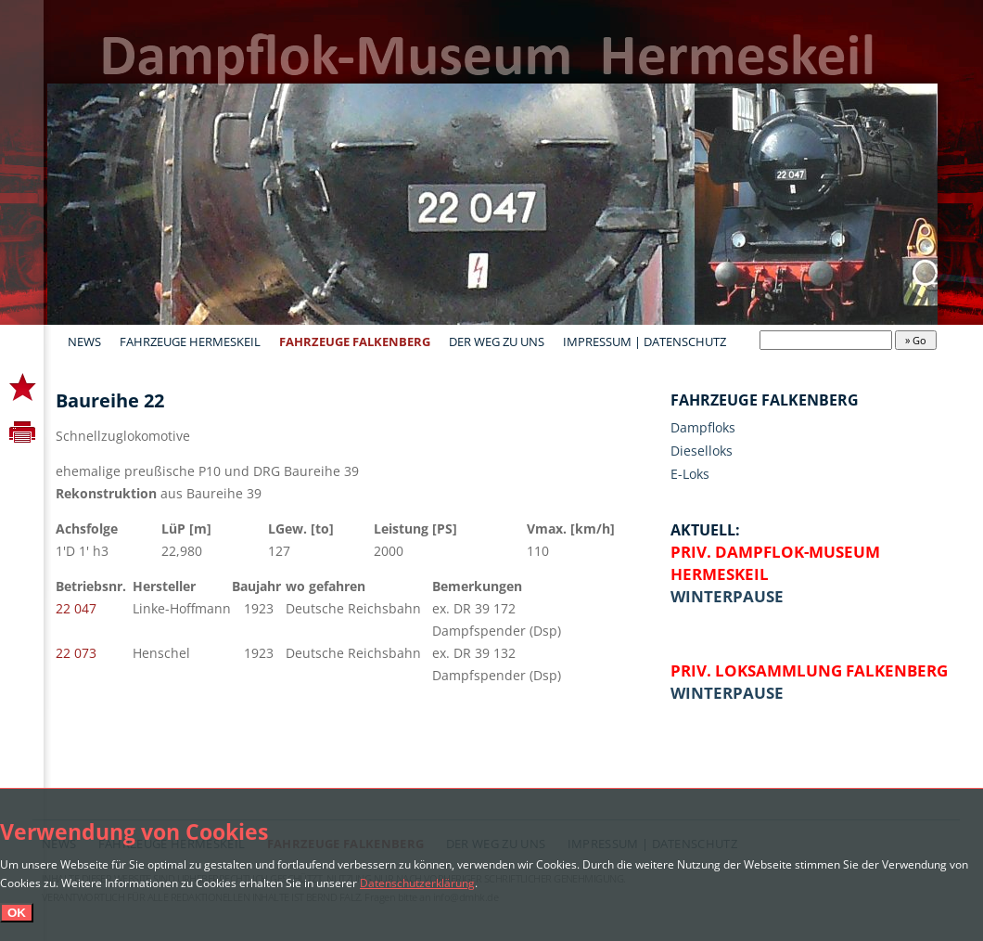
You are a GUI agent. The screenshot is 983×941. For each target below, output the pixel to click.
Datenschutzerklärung (417, 882)
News (84, 341)
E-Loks (689, 474)
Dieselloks (701, 450)
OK (16, 913)
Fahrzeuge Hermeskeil (190, 341)
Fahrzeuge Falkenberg (354, 341)
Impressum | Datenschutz (644, 341)
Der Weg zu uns (496, 341)
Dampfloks (702, 427)
